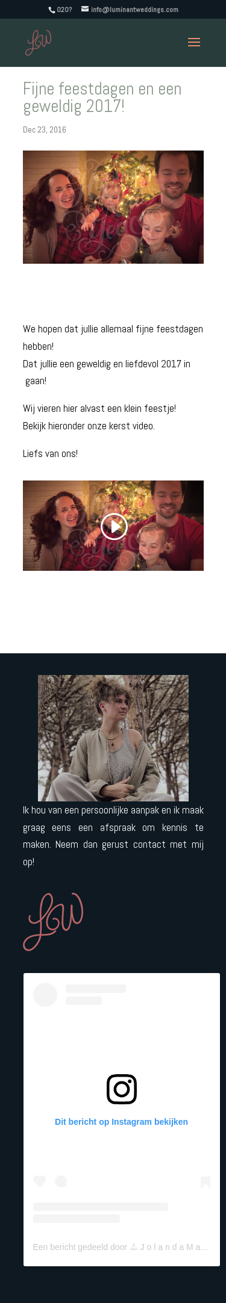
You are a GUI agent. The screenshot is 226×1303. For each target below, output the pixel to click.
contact (149, 844)
